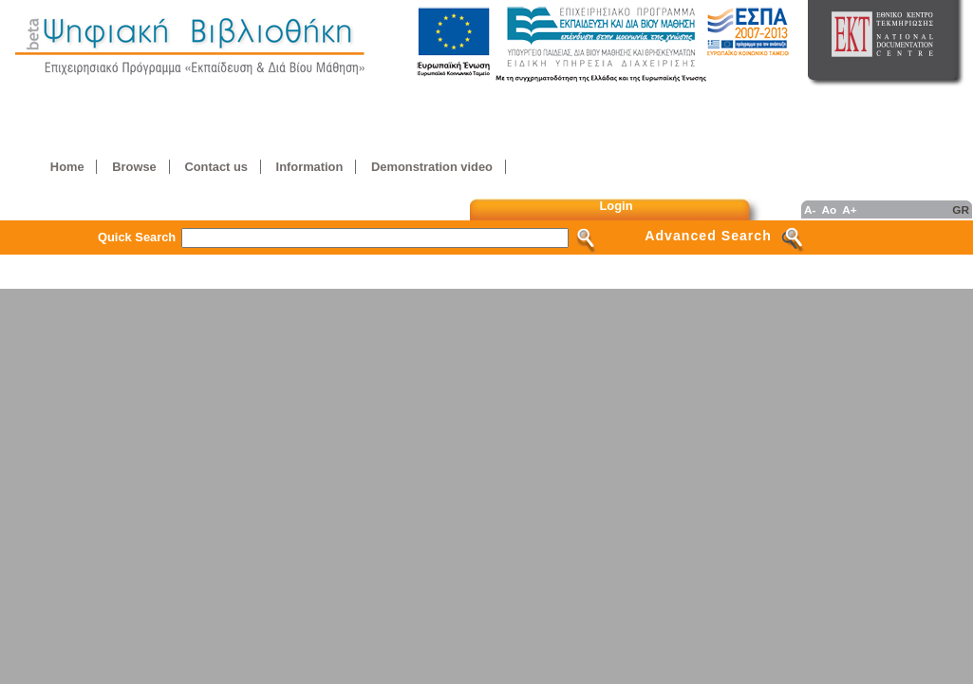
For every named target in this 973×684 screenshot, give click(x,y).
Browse (134, 167)
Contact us (215, 167)
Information (310, 167)
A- (809, 209)
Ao (828, 209)
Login (616, 206)
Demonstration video (432, 167)
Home (67, 167)
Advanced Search (708, 235)
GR (960, 209)
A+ (849, 209)
